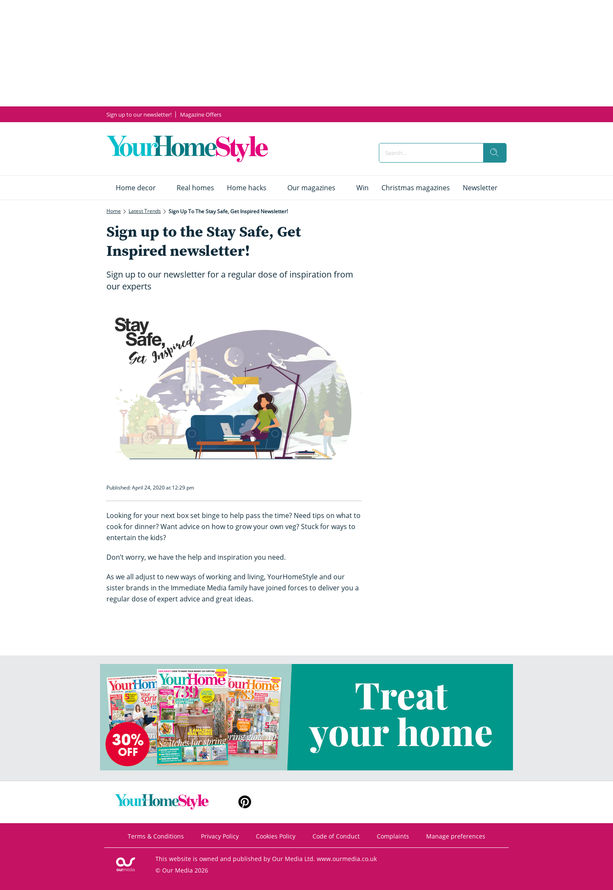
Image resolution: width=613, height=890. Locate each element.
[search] (494, 153)
